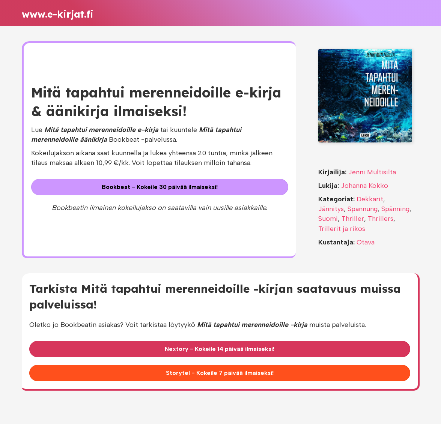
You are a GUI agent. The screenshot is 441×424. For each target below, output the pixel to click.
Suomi (328, 218)
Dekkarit (370, 199)
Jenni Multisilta (372, 172)
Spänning (395, 209)
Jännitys (331, 209)
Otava (366, 242)
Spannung (363, 209)
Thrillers (380, 218)
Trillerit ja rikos (341, 229)
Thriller (353, 218)
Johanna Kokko (364, 185)
